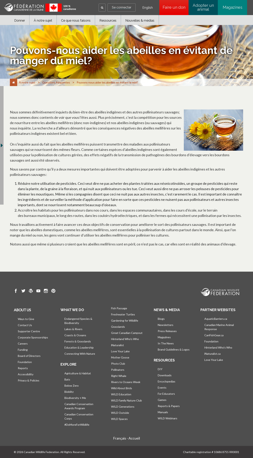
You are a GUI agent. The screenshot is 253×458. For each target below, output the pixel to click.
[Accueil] (13, 82)
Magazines (232, 7)
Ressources (107, 20)
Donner (19, 20)
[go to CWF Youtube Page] (38, 291)
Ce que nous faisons (76, 20)
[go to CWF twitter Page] (23, 291)
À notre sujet (43, 20)
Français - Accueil (126, 438)
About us (22, 310)
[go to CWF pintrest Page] (53, 291)
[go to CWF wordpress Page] (31, 291)
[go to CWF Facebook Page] (16, 291)
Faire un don (176, 7)
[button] (102, 8)
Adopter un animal (203, 7)
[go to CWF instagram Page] (46, 291)
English (147, 8)
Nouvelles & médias (139, 20)
